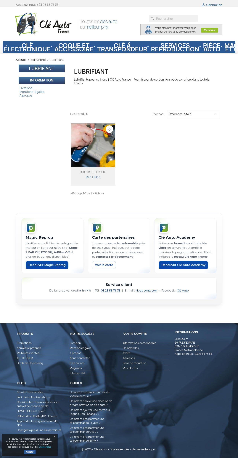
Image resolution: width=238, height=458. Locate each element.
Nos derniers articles (30, 392)
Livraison (26, 88)
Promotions (24, 343)
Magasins (76, 368)
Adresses (129, 358)
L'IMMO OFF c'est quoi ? (31, 411)
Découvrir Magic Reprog (47, 265)
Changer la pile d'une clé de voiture (39, 430)
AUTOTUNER (25, 358)
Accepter (29, 452)
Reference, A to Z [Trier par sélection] (193, 114)
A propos (26, 95)
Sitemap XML (78, 373)
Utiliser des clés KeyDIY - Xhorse (37, 416)
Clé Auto (183, 290)
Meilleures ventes (28, 353)
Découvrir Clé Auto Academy (183, 265)
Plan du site (77, 363)
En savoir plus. (45, 447)
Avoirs (127, 353)
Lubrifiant (41, 68)
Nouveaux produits (29, 348)
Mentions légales (32, 92)
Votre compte (135, 334)
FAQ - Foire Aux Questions (33, 397)
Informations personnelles (139, 343)
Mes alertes (130, 368)
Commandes (131, 348)
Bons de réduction (134, 363)
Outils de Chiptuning (30, 363)
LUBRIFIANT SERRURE (93, 172)
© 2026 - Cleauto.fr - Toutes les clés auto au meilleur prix (119, 449)
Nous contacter (146, 290)
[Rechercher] (173, 18)
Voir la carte (104, 265)
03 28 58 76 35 (110, 290)
